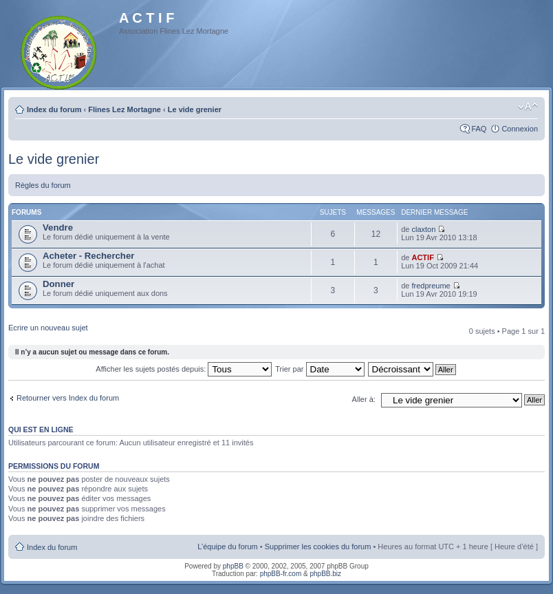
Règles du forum (43, 185)
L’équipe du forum (227, 546)
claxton (423, 229)
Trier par (319, 369)
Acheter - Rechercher (88, 256)
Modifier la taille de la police (528, 106)
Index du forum (54, 109)
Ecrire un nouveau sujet (48, 327)
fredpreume (430, 286)
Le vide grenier (194, 109)
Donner (58, 284)
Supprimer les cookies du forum (318, 546)
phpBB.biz (325, 573)
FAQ (478, 129)
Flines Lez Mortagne (124, 109)
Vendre (58, 227)
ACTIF (422, 257)
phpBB (233, 566)
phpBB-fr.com (281, 573)
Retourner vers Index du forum (68, 398)
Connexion (519, 129)
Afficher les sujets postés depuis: (184, 369)
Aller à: (364, 399)
